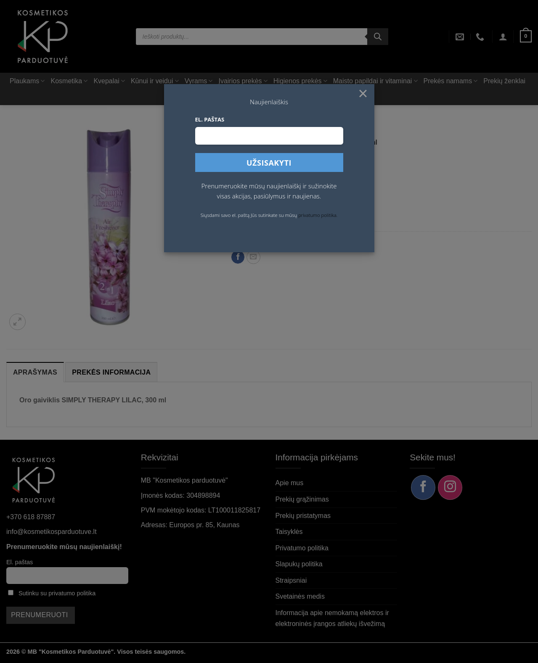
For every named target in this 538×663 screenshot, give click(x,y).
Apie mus (290, 482)
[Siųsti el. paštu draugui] (253, 257)
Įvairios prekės (242, 81)
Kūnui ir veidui (155, 81)
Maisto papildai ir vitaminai (375, 81)
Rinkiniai (285, 96)
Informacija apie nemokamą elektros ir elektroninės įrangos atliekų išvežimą (332, 618)
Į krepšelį (320, 196)
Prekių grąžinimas (302, 499)
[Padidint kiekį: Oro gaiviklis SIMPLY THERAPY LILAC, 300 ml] (278, 196)
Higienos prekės (300, 81)
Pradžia (240, 130)
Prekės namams (451, 81)
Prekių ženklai (504, 81)
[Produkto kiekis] (259, 196)
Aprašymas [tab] (35, 372)
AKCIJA (255, 96)
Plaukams (27, 81)
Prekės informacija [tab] (111, 372)
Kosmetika (68, 81)
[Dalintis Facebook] (238, 257)
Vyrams (199, 81)
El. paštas (19, 562)
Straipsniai (291, 580)
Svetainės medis (300, 596)
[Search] (377, 36)
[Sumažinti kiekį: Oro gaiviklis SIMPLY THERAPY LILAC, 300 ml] (240, 196)
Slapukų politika (299, 564)
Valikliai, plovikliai (329, 130)
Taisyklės (289, 531)
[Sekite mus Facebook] (423, 487)
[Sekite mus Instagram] (450, 487)
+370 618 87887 (30, 516)
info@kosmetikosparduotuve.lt (51, 531)
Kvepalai (109, 81)
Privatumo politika (302, 548)
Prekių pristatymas (303, 515)
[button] (503, 36)
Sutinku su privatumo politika (57, 593)
